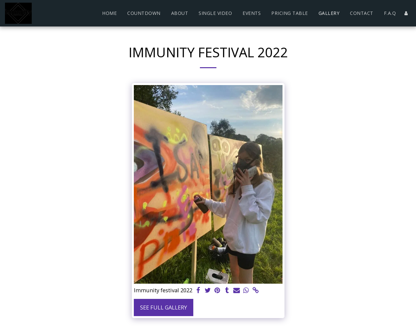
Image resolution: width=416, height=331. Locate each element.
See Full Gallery (163, 307)
